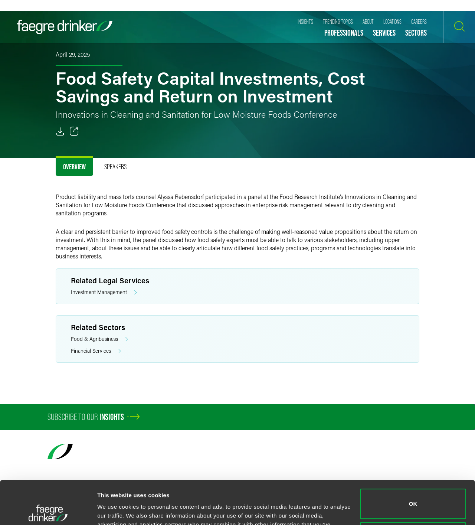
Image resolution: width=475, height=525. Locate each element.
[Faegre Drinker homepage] (64, 27)
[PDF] (60, 131)
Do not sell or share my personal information (413, 493)
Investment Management (104, 292)
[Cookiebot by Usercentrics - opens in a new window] (48, 510)
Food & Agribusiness (99, 339)
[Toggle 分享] (74, 131)
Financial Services (96, 351)
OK (413, 460)
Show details (114, 510)
